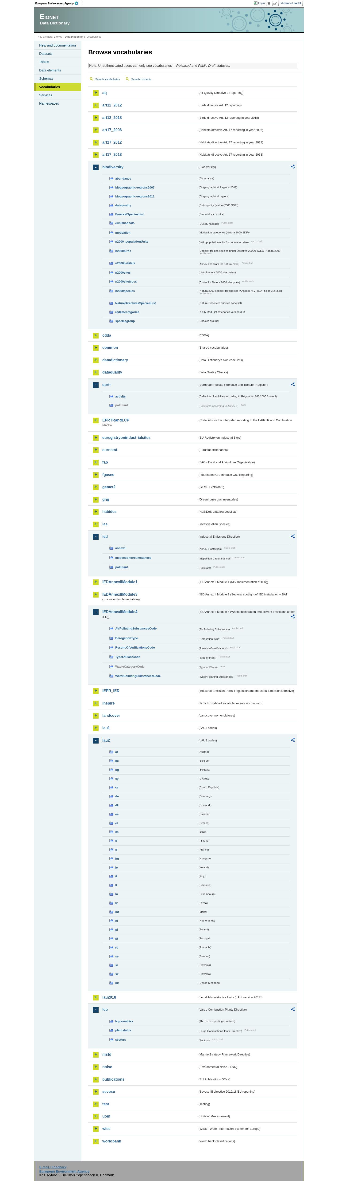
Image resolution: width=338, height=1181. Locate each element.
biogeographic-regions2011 (134, 196)
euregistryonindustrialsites (126, 438)
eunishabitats (125, 223)
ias (105, 524)
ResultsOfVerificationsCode (135, 647)
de (117, 796)
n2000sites (123, 272)
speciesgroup (125, 321)
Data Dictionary (74, 36)
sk (117, 974)
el (116, 823)
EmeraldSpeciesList (129, 214)
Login (261, 3)
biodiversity (112, 167)
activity (120, 396)
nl (116, 920)
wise (106, 1129)
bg (117, 770)
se (117, 956)
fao (105, 462)
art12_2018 (112, 118)
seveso (108, 1092)
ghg (105, 499)
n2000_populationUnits (131, 241)
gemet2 (108, 487)
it (116, 876)
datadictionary (115, 360)
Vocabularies (49, 87)
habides (109, 512)
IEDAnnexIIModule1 (119, 582)
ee (117, 814)
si (116, 965)
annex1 (120, 548)
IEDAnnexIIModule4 (119, 612)
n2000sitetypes (126, 281)
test (105, 1104)
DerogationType (126, 638)
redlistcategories (127, 312)
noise (107, 1067)
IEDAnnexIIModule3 (119, 594)
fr (116, 849)
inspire (108, 703)
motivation (123, 232)
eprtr (106, 385)
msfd (106, 1054)
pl (116, 929)
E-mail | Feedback (52, 1167)
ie (116, 867)
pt (116, 938)
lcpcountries (124, 1021)
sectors (120, 1039)
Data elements (50, 70)
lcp (105, 1010)
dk (117, 805)
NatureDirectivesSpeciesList (135, 303)
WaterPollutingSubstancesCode (138, 676)
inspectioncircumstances (133, 557)
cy (117, 778)
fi (116, 840)
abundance (123, 178)
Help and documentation (57, 45)
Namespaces (49, 103)
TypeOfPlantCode (127, 657)
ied (105, 537)
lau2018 (109, 997)
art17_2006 (112, 130)
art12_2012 (112, 105)
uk (117, 983)
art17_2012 (112, 142)
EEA (58, 3)
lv (116, 903)
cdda (106, 335)
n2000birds (123, 251)
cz (117, 787)
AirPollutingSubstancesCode (136, 628)
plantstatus (123, 1030)
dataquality (123, 205)
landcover (111, 715)
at (116, 752)
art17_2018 (112, 155)
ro (116, 947)
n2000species (125, 291)
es (117, 832)
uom (106, 1116)
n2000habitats (125, 263)
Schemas (46, 78)
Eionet (57, 36)
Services (45, 95)
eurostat (109, 450)
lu (116, 894)
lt (116, 885)
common (110, 348)
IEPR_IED (110, 691)
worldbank (111, 1141)
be (117, 761)
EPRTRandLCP (115, 420)
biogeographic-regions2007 (134, 187)
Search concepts (141, 79)
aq (104, 93)
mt (117, 912)
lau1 (106, 728)
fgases (108, 475)
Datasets (46, 53)
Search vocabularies (107, 79)
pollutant (121, 567)
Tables (44, 62)
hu (117, 858)
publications (113, 1079)
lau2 (106, 740)
